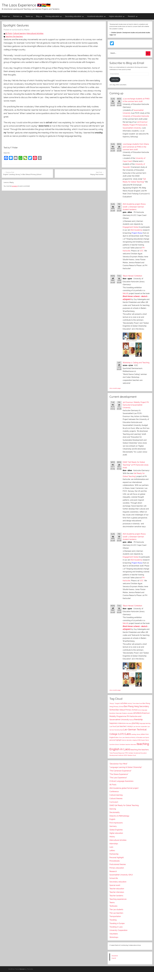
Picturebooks (114, 861)
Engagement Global (131, 227)
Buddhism (112, 713)
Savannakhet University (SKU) (121, 875)
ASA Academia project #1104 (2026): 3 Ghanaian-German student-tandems (134, 206)
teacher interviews (130, 744)
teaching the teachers (14, 36)
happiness (113, 723)
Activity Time (131, 703)
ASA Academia (136, 230)
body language (142, 710)
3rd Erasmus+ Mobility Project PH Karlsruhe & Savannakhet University (135, 125)
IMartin (26, 30)
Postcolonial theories (117, 864)
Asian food (139, 703)
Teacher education (116, 889)
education (130, 713)
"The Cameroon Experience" (120, 771)
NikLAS (125, 293)
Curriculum (113, 802)
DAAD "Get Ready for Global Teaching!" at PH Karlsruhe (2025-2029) (136, 465)
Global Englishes (116, 830)
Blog (39, 16)
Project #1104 (137, 233)
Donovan (22, 969)
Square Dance (145, 740)
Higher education (117, 16)
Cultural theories (115, 798)
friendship (138, 719)
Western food (132, 755)
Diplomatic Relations (121, 713)
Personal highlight (116, 857)
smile (139, 740)
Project (6, 16)
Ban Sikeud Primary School (126, 710)
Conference (114, 791)
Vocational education (96, 16)
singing (134, 740)
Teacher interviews (116, 892)
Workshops (113, 937)
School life (113, 878)
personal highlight (115, 740)
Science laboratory (127, 740)
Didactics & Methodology (119, 816)
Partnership (114, 854)
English (112, 819)
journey (135, 723)
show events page (115, 388)
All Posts (8, 33)
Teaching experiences (118, 899)
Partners (17, 16)
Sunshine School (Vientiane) (117, 744)
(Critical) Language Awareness (121, 781)
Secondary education (74, 16)
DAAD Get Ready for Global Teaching (124, 805)
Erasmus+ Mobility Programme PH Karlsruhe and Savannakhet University (129, 716)
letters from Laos (120, 737)
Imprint (114, 958)
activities (123, 703)
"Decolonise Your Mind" (118, 764)
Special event (114, 885)
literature (128, 737)
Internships (113, 844)
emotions (137, 713)
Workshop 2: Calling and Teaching (136, 363)
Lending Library (136, 734)
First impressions (116, 823)
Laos (128, 733)
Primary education (53, 16)
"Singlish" (117, 703)
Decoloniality (114, 812)
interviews (129, 723)
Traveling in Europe (117, 923)
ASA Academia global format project (123, 788)
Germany (113, 826)
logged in (15, 186)
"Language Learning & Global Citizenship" (125, 767)
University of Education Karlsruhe (136, 116)
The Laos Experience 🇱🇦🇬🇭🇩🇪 (26, 5)
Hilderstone (122, 723)
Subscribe (115, 79)
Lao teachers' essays (124, 726)
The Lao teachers (116, 913)
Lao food (112, 726)
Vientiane (130, 753)
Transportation (115, 916)
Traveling (113, 920)
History (112, 837)
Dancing (112, 809)
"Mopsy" (111, 703)
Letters (112, 850)
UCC (141, 251)
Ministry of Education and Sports (140, 737)
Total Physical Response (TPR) (118, 753)
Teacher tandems (116, 896)
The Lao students (116, 909)
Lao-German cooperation (140, 726)
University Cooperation (118, 930)
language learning (144, 723)
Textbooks (113, 906)
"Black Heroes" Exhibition (132, 276)
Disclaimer (115, 956)
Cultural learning (19, 33)
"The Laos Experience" (118, 778)
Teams (29, 16)
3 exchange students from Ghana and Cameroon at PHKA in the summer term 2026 (136, 146)
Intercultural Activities (34, 33)
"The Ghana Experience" (118, 774)
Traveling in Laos (116, 927)
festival (131, 720)
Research (133, 16)
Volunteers (113, 934)
